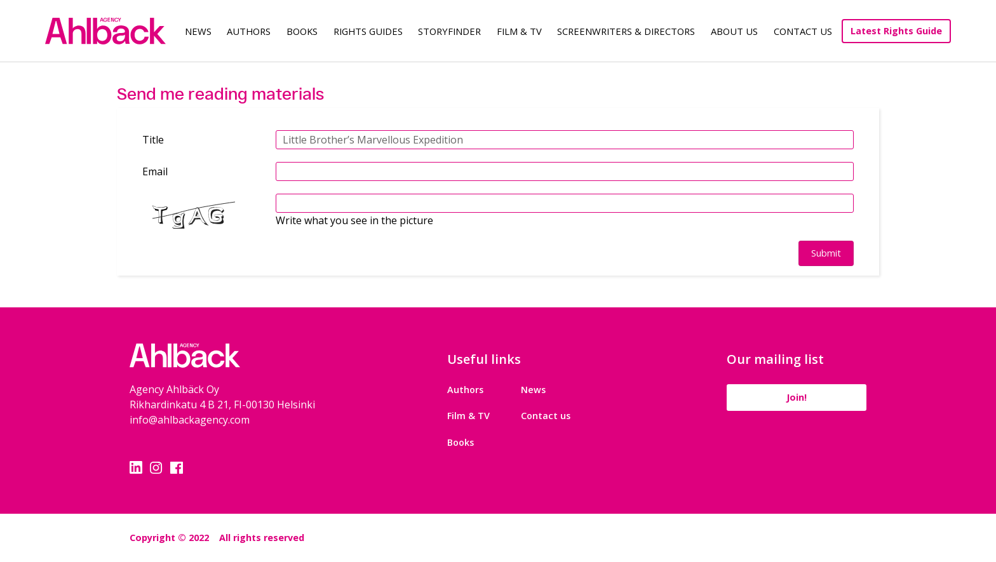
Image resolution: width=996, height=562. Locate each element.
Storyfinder (449, 31)
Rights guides (368, 31)
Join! (796, 397)
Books (302, 31)
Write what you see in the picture (354, 220)
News (198, 31)
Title (153, 140)
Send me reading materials (220, 94)
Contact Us (803, 31)
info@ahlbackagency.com (190, 420)
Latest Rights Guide (896, 31)
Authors (249, 31)
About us (734, 31)
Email (155, 171)
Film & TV (519, 31)
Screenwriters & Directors (626, 31)
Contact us (545, 416)
